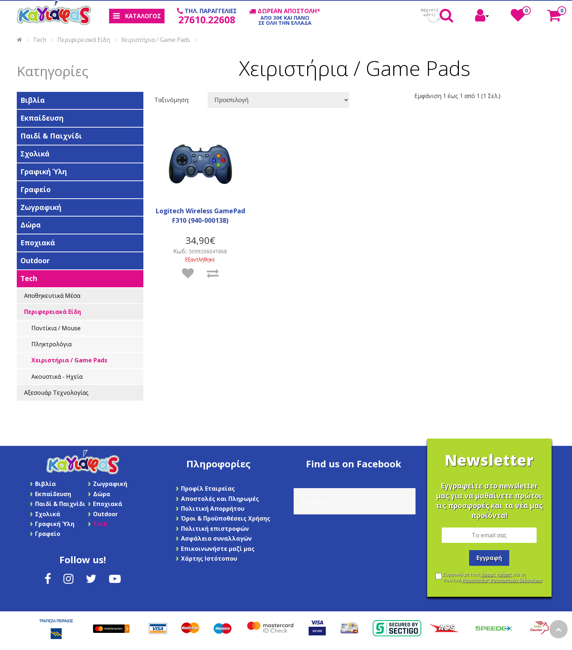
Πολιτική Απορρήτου (212, 509)
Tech (39, 39)
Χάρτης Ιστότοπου (209, 558)
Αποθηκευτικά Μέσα (52, 296)
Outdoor (35, 260)
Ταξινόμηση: (171, 100)
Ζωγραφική (40, 207)
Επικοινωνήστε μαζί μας (218, 549)
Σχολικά (35, 154)
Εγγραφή (489, 558)
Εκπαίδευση (41, 118)
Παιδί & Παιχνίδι (51, 136)
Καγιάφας (313, 502)
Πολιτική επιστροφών (215, 529)
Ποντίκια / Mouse (56, 328)
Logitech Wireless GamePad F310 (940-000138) (200, 215)
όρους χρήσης (496, 574)
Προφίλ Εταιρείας (208, 488)
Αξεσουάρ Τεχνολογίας (56, 393)
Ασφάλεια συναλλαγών (216, 538)
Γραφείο (35, 189)
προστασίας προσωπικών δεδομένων (502, 580)
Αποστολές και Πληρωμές (220, 499)
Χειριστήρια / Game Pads (155, 39)
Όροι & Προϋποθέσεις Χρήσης (225, 518)
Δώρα (30, 225)
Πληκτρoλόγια (51, 344)
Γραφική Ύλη (43, 171)
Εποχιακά (37, 243)
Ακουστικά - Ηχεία (56, 377)
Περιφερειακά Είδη (83, 39)
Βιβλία (32, 100)
